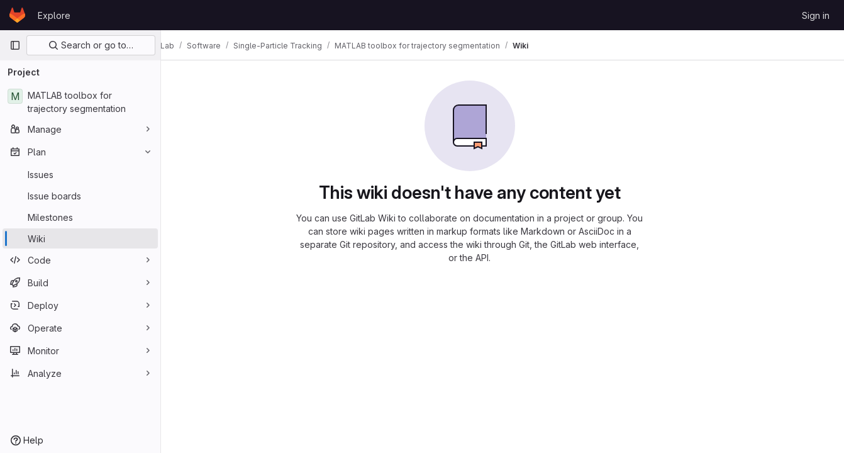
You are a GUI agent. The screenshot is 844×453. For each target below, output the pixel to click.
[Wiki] (80, 238)
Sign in (816, 15)
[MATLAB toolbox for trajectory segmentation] (80, 102)
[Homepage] (17, 15)
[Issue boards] (80, 196)
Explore (54, 15)
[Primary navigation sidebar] (15, 45)
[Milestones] (80, 217)
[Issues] (80, 174)
